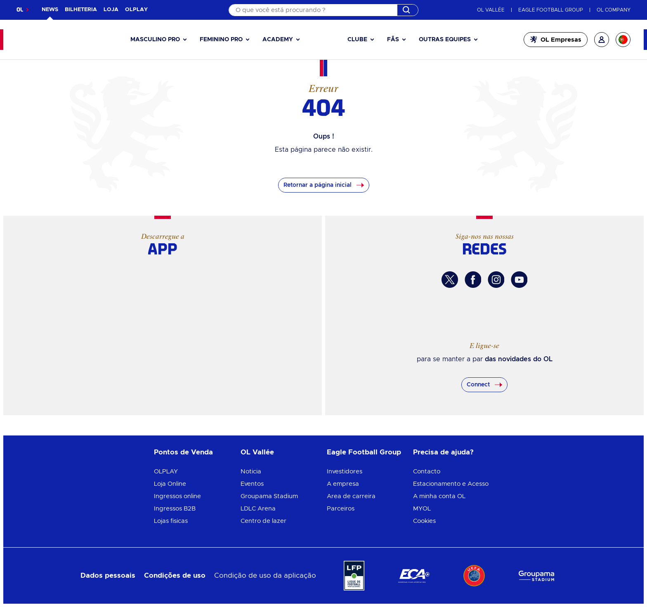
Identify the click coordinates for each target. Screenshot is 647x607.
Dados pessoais (107, 575)
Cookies (424, 521)
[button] (158, 39)
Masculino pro (155, 39)
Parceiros (340, 509)
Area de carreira (351, 496)
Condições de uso (174, 575)
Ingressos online (177, 496)
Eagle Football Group (364, 452)
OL (20, 10)
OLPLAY (166, 471)
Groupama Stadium (269, 496)
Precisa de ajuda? (443, 452)
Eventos (252, 484)
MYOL (422, 509)
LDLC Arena (258, 509)
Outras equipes (445, 39)
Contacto (426, 471)
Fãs (393, 39)
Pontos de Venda (183, 452)
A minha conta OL (439, 496)
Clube (357, 39)
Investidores (344, 471)
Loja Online (170, 484)
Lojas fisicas (171, 521)
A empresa (343, 484)
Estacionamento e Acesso (451, 484)
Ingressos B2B (175, 509)
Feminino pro (221, 39)
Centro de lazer (263, 521)
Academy (277, 39)
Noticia (251, 471)
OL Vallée (257, 452)
